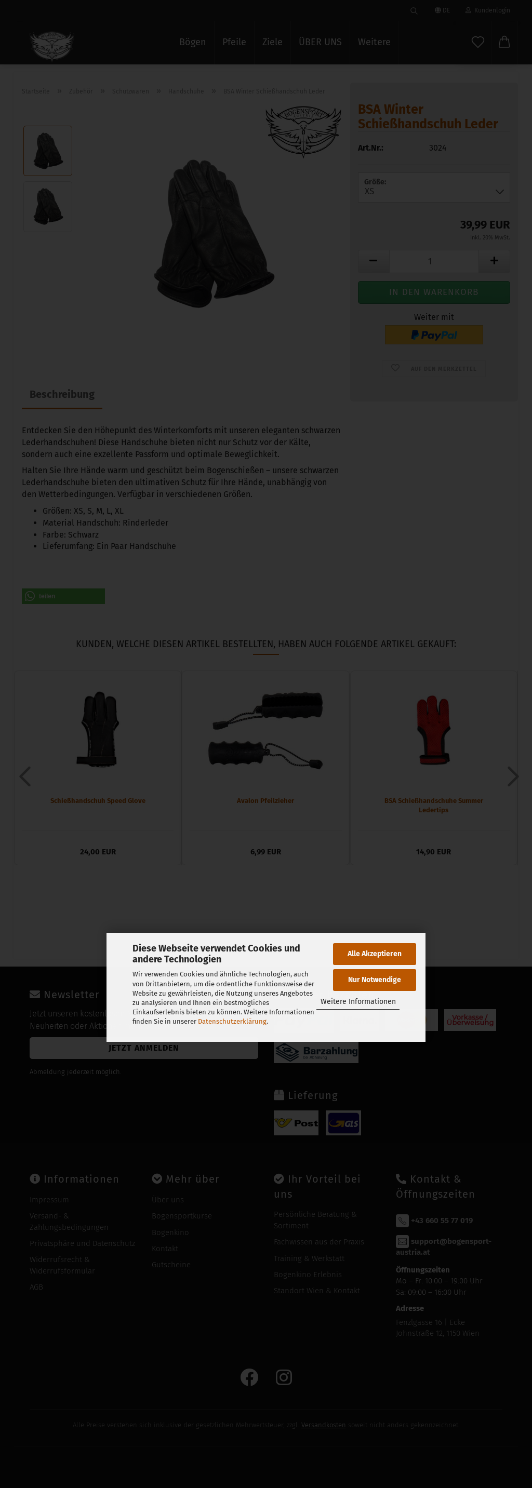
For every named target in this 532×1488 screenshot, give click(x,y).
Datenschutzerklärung (232, 1021)
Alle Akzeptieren (375, 953)
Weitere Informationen (358, 1001)
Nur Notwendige (374, 979)
